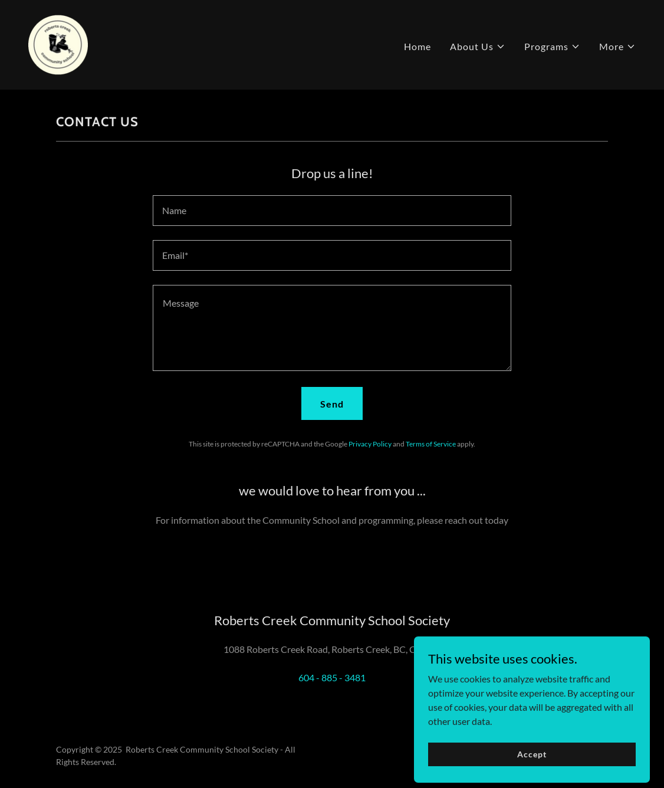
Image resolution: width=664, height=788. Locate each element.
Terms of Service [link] (431, 443)
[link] (58, 43)
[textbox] (332, 210)
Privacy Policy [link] (370, 443)
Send (332, 403)
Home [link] (417, 46)
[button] (477, 47)
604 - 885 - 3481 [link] (332, 677)
